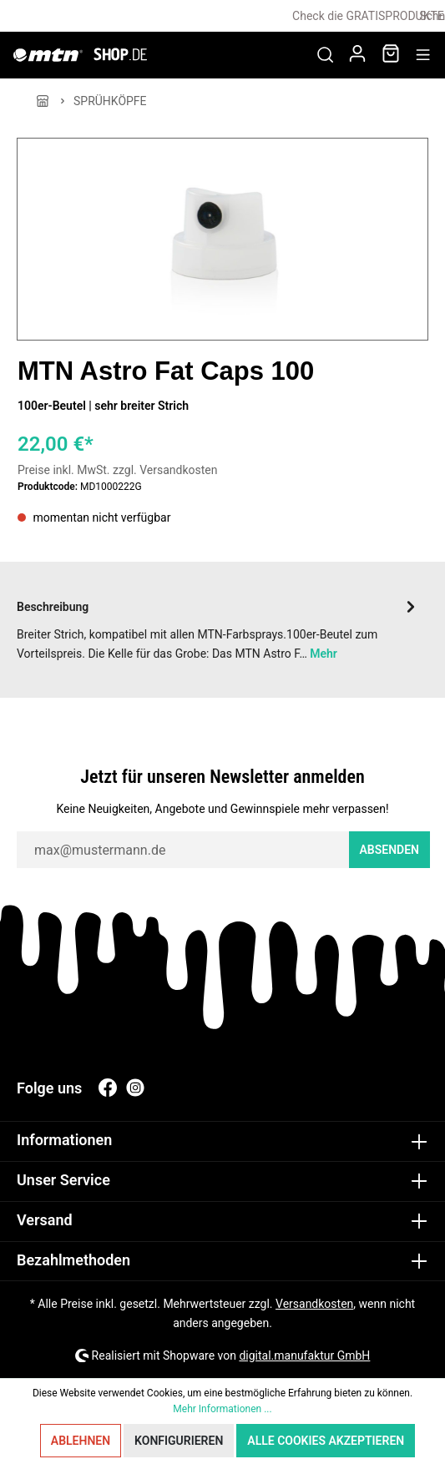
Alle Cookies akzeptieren (325, 1440)
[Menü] (422, 55)
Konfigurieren (178, 1440)
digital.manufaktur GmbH (304, 1355)
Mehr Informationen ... (222, 1409)
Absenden (390, 849)
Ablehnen (80, 1440)
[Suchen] (325, 55)
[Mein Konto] (357, 55)
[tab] (218, 627)
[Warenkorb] (390, 55)
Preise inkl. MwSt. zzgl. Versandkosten (118, 470)
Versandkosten (314, 1303)
